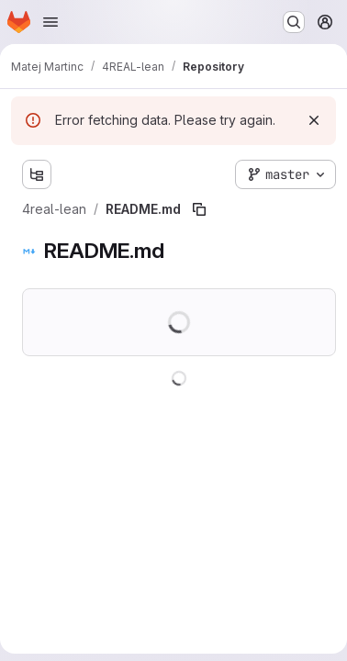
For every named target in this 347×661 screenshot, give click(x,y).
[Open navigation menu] (50, 22)
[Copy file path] (199, 209)
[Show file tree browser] (36, 174)
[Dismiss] (314, 120)
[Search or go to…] (294, 22)
